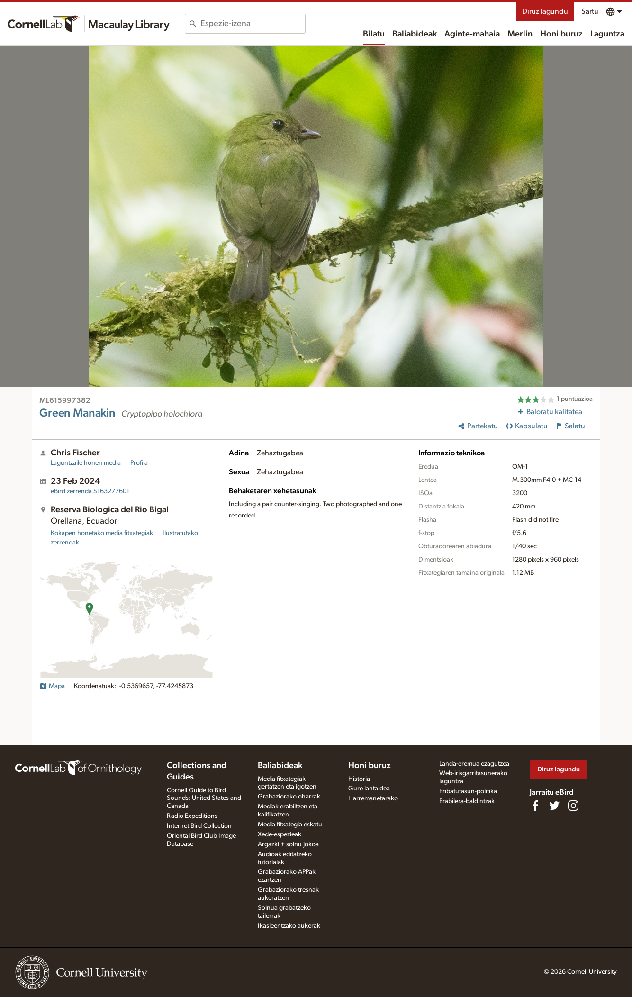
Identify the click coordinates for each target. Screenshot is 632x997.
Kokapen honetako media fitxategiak (102, 533)
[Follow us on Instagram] (573, 805)
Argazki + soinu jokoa (288, 844)
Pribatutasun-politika (468, 791)
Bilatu (374, 34)
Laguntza (607, 34)
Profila (139, 463)
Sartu (589, 11)
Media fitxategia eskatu (290, 824)
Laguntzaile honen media (86, 463)
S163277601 (90, 491)
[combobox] (252, 23)
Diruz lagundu (545, 11)
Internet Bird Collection (199, 826)
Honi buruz (561, 34)
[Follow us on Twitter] (554, 805)
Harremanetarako (373, 798)
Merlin (520, 34)
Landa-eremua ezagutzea (474, 764)
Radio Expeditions (192, 816)
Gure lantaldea (369, 788)
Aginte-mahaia (472, 34)
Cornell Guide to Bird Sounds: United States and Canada (204, 798)
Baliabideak (414, 34)
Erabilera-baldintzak (467, 801)
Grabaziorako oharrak (289, 796)
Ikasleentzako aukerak (289, 926)
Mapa (52, 686)
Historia (359, 779)
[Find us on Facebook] (535, 805)
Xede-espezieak (279, 834)
